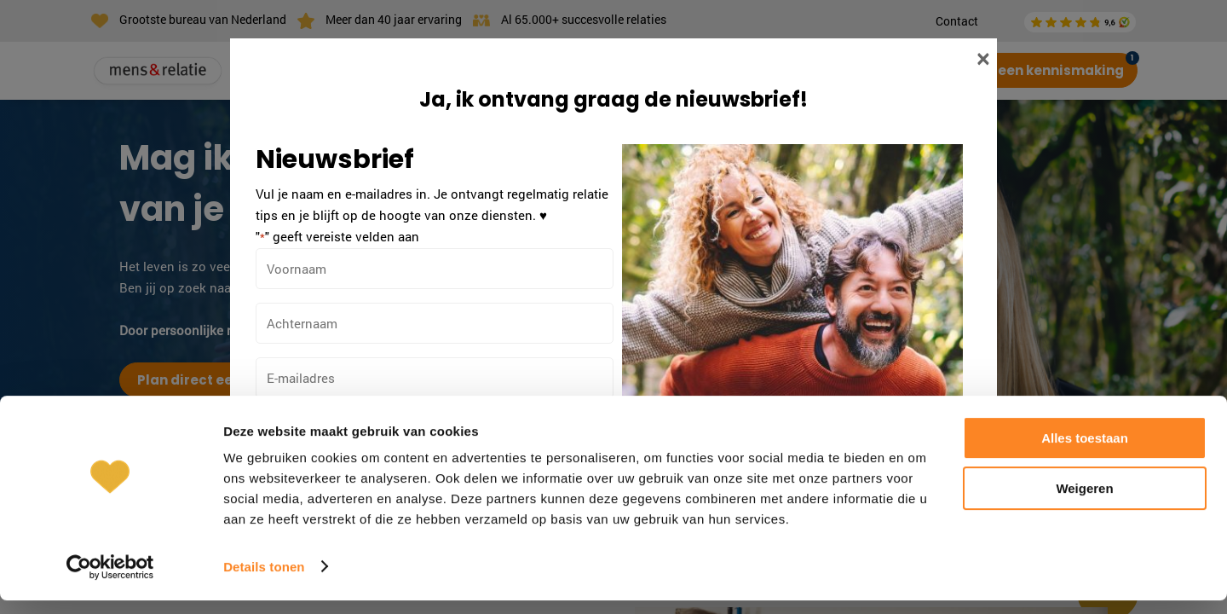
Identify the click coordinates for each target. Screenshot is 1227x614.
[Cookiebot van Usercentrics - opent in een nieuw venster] (110, 581)
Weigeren (1084, 502)
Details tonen (263, 580)
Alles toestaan (1084, 452)
